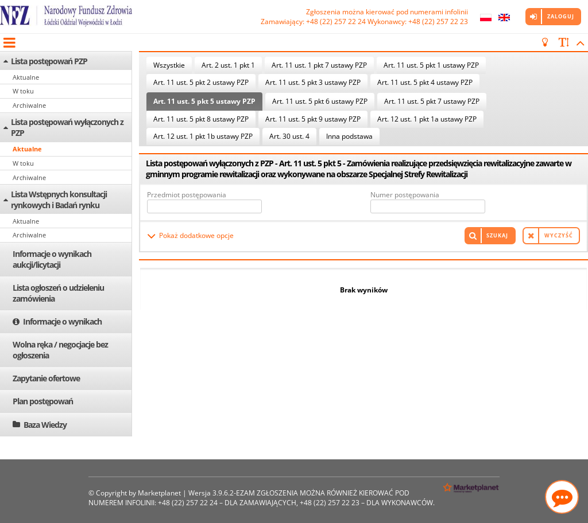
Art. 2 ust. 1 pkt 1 (228, 65)
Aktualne (26, 77)
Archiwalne (29, 105)
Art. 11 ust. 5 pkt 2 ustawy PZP (201, 82)
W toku (23, 91)
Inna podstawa (349, 136)
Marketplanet (159, 493)
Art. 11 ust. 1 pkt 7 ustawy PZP (319, 65)
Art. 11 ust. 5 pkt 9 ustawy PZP (313, 119)
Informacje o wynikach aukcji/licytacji (52, 259)
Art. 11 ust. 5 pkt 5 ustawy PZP (204, 101)
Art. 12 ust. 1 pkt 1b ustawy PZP (203, 136)
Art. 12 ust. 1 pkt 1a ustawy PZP (427, 119)
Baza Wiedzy (45, 424)
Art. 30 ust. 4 (289, 136)
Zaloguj (560, 16)
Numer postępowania (404, 195)
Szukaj (497, 235)
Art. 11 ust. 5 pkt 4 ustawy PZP (425, 82)
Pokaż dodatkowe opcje (196, 235)
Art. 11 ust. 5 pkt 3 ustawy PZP (313, 82)
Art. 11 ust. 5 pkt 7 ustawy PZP (431, 101)
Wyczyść (558, 235)
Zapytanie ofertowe (46, 378)
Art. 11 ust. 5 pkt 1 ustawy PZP (431, 65)
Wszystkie (169, 65)
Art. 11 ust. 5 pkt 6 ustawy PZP (320, 101)
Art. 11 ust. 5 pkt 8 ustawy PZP (201, 119)
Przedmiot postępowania (186, 195)
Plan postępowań (43, 401)
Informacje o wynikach (62, 321)
